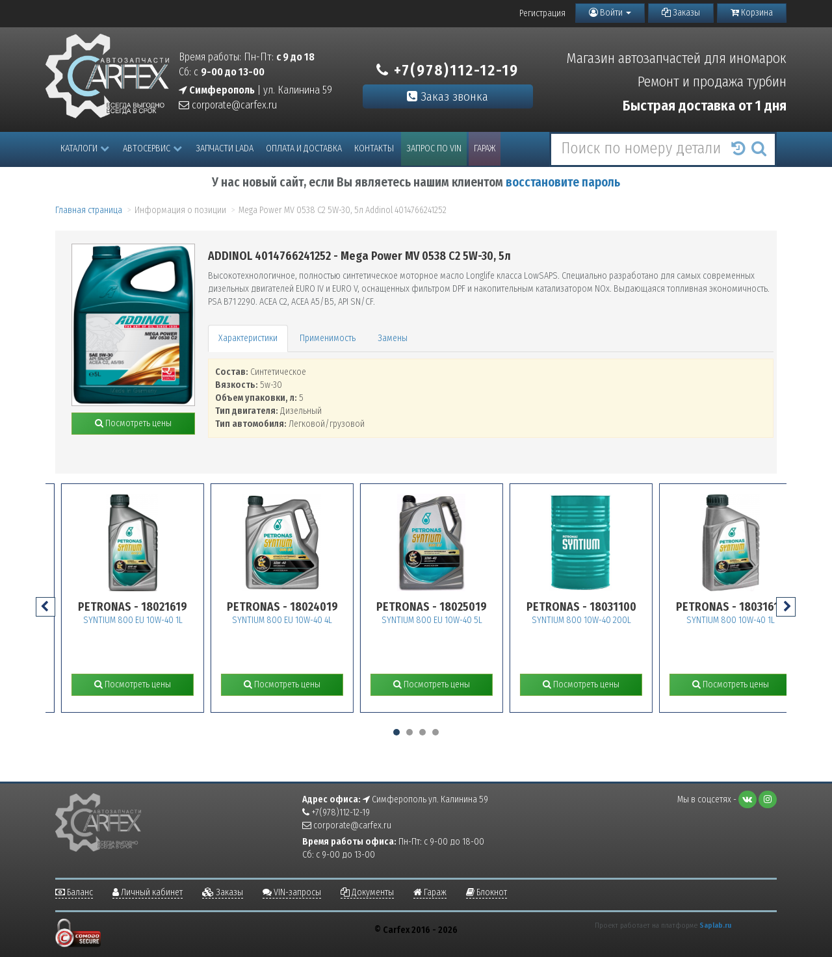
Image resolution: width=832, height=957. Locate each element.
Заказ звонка (447, 96)
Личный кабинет (147, 892)
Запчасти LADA (225, 148)
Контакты (374, 148)
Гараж (484, 148)
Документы (367, 892)
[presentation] (45, 607)
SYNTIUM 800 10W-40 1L (754, 620)
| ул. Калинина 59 (255, 90)
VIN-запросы (292, 892)
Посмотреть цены (133, 423)
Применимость (328, 338)
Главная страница (88, 210)
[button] (396, 732)
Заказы (681, 12)
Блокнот (486, 892)
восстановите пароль (563, 182)
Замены (393, 338)
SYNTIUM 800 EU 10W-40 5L (455, 620)
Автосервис (152, 148)
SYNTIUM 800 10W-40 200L (605, 620)
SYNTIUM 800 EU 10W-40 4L (305, 620)
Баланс (74, 892)
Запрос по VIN (434, 148)
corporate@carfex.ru (228, 105)
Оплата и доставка (304, 148)
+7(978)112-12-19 (447, 70)
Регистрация (542, 13)
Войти (610, 12)
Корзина (752, 12)
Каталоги (84, 148)
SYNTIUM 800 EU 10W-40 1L (156, 620)
